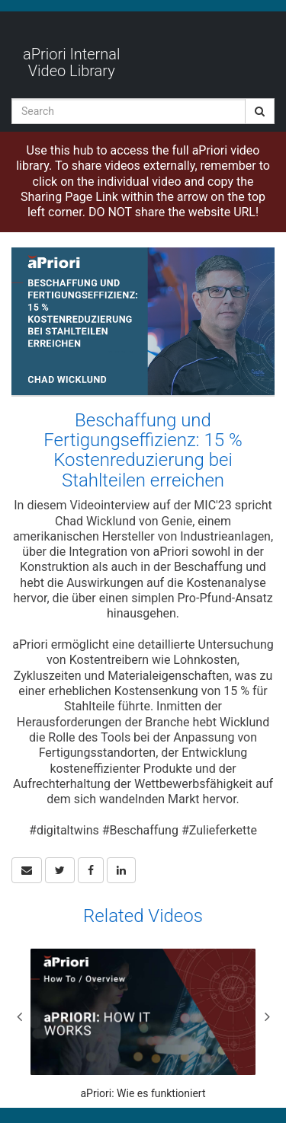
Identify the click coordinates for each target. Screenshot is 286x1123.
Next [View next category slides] (267, 1016)
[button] (26, 870)
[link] (60, 870)
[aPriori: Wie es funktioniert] (143, 1024)
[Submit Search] (260, 111)
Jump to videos (0, 0)
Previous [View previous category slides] (19, 1016)
